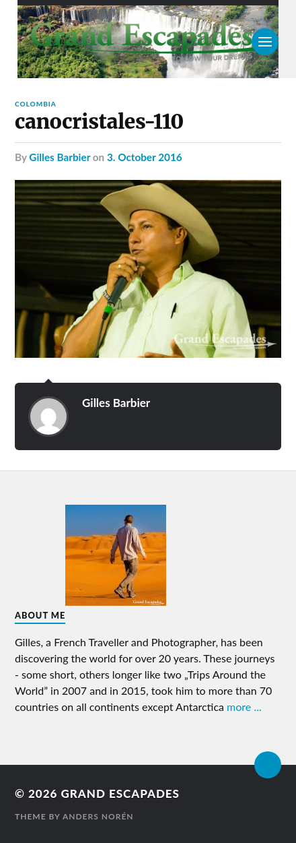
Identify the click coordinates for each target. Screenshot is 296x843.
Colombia (36, 104)
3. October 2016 (144, 157)
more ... (244, 706)
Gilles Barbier (59, 157)
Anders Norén (98, 816)
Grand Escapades (120, 793)
